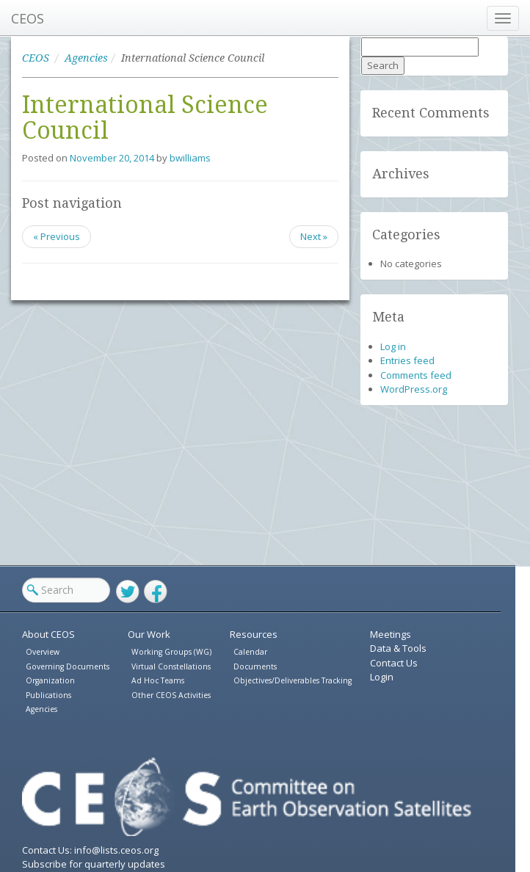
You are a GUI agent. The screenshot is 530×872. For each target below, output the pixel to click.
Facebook (156, 592)
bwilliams (190, 157)
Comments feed (415, 375)
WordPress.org (413, 389)
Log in (393, 346)
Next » (313, 236)
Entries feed (407, 360)
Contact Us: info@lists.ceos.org (90, 850)
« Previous (56, 236)
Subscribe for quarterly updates (93, 864)
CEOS (27, 18)
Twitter (128, 592)
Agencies (86, 58)
